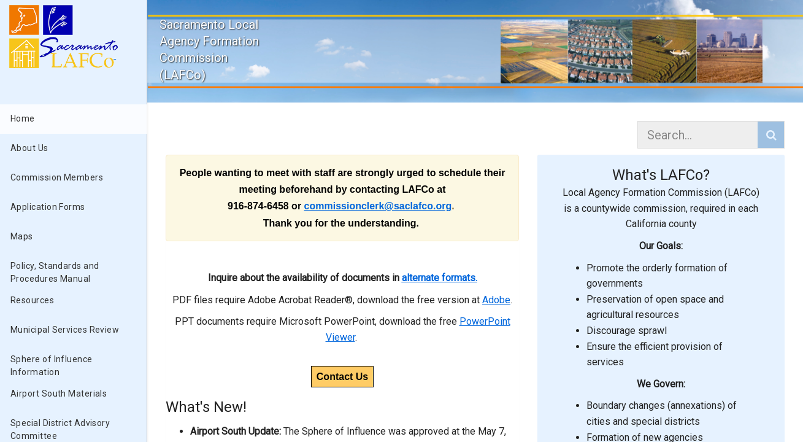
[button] (771, 135)
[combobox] (699, 135)
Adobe (496, 300)
